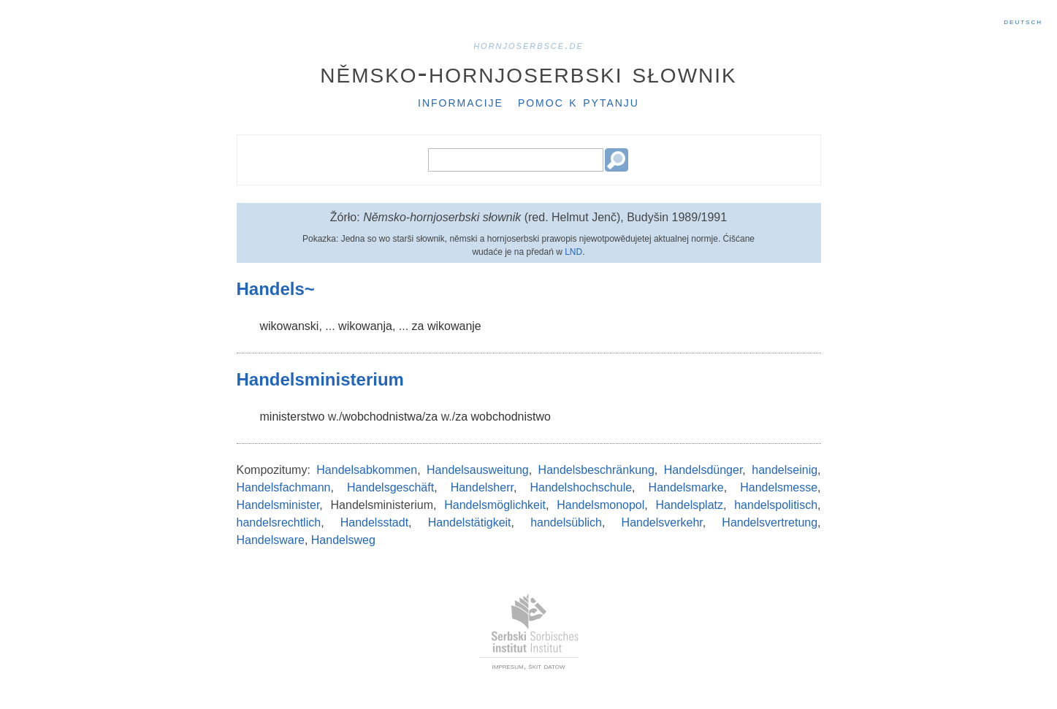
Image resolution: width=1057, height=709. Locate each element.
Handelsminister (278, 505)
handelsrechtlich (279, 522)
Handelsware (271, 540)
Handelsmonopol (600, 505)
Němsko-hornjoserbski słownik (528, 72)
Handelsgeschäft (390, 487)
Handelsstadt (374, 522)
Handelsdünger (703, 470)
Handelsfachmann (284, 487)
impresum (508, 666)
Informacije (460, 101)
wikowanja (365, 326)
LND (573, 252)
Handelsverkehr (662, 522)
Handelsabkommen (366, 470)
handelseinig (784, 470)
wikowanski (289, 326)
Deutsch (1023, 21)
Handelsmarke (686, 487)
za (418, 326)
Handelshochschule (581, 487)
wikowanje (454, 326)
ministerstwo (292, 416)
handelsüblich (566, 522)
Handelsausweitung (478, 470)
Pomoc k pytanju (578, 101)
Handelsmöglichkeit (495, 505)
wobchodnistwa (381, 416)
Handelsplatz (690, 505)
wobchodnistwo (511, 416)
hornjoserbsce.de (528, 45)
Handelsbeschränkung (596, 470)
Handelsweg (343, 540)
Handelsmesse (778, 487)
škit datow (546, 666)
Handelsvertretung (769, 522)
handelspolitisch (775, 505)
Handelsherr (482, 487)
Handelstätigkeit (469, 522)
